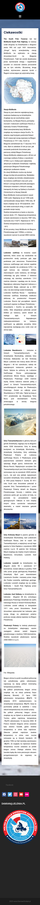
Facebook (9, 785)
